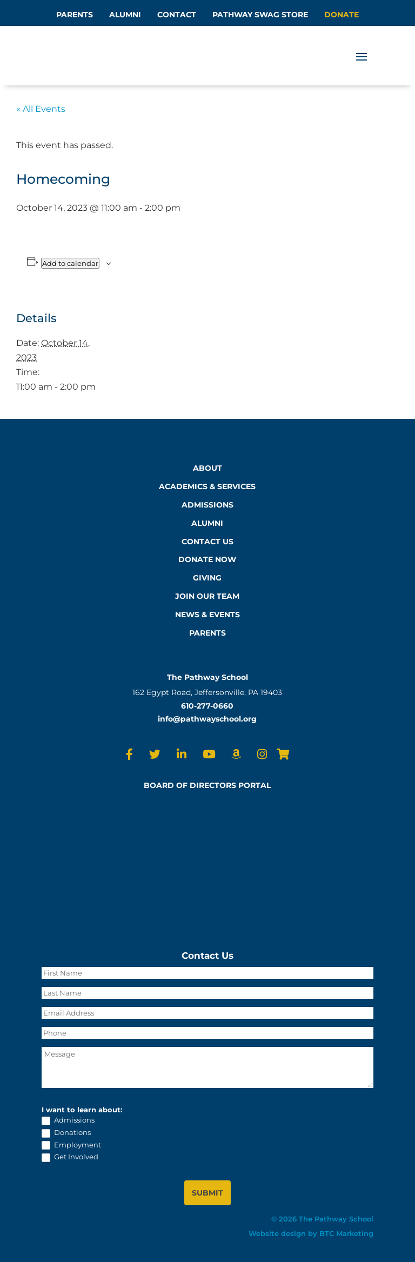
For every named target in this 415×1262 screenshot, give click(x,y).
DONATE (341, 14)
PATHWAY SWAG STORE (260, 14)
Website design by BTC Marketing (311, 1233)
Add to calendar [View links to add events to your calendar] (70, 263)
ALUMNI (125, 14)
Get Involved (70, 1157)
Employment (71, 1145)
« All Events (40, 109)
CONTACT (176, 14)
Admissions (68, 1120)
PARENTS (74, 14)
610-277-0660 (207, 706)
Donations (66, 1133)
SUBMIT (207, 1193)
